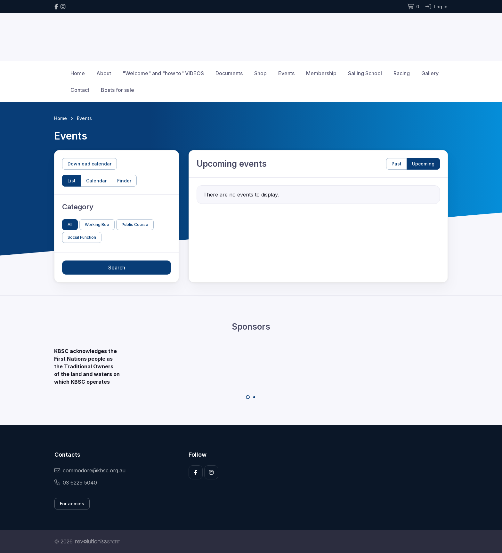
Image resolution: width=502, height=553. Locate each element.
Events (286, 73)
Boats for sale (117, 90)
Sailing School (365, 73)
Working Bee (97, 224)
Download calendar (89, 163)
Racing (401, 73)
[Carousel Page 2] (254, 397)
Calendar (96, 180)
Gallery (430, 73)
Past (396, 163)
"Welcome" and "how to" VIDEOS (163, 73)
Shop (260, 73)
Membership (321, 73)
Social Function (82, 237)
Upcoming (423, 163)
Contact (79, 90)
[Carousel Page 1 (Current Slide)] (248, 397)
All (70, 224)
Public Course (135, 224)
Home (77, 73)
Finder (124, 180)
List (72, 180)
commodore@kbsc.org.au (89, 470)
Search (116, 267)
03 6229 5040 (75, 482)
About (103, 73)
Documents (229, 73)
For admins (72, 503)
